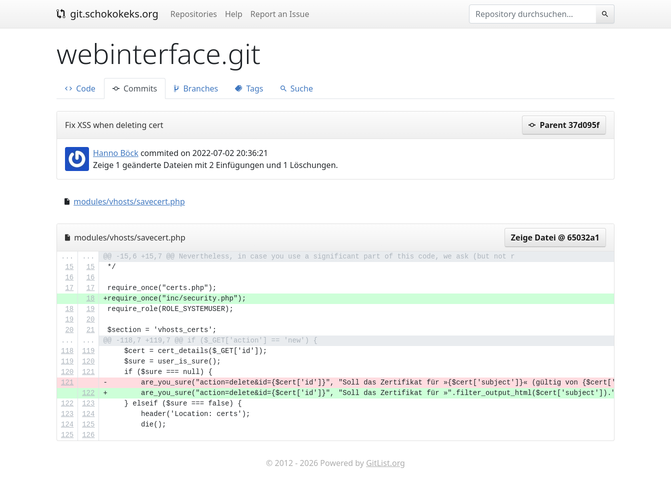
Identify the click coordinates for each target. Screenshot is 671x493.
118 (67, 351)
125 (88, 424)
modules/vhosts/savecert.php (129, 201)
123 (88, 404)
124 (88, 414)
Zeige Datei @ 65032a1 (555, 237)
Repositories (193, 14)
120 (88, 362)
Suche (296, 88)
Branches (196, 88)
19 (90, 309)
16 (69, 278)
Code (80, 88)
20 (90, 320)
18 (90, 298)
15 (69, 267)
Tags (249, 88)
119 (88, 351)
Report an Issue (280, 14)
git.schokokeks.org (107, 13)
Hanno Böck (115, 153)
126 (88, 435)
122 (88, 393)
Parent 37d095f (564, 125)
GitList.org (385, 463)
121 (88, 372)
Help (233, 14)
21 (90, 330)
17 (69, 288)
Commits (134, 88)
